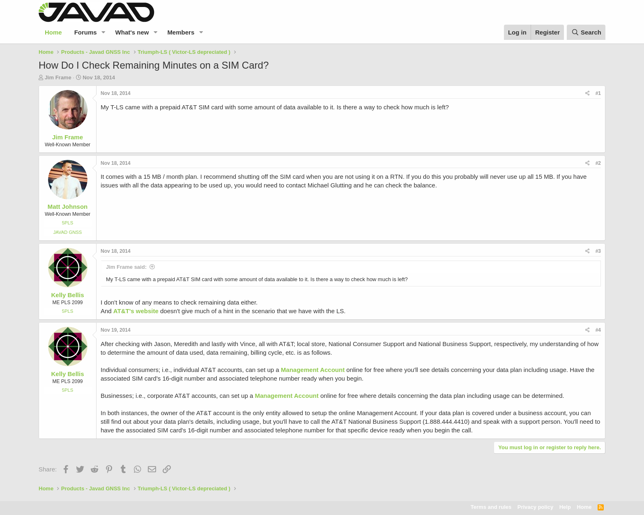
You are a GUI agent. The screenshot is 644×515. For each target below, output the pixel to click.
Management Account (313, 369)
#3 (598, 251)
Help (565, 507)
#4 (598, 330)
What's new (132, 32)
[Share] (587, 93)
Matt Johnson (68, 206)
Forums (85, 32)
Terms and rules (491, 507)
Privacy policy (535, 507)
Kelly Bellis (67, 294)
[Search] (586, 32)
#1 (598, 93)
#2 (598, 163)
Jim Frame (58, 77)
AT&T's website (136, 310)
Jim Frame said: (126, 267)
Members (180, 32)
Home (53, 32)
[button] (103, 32)
